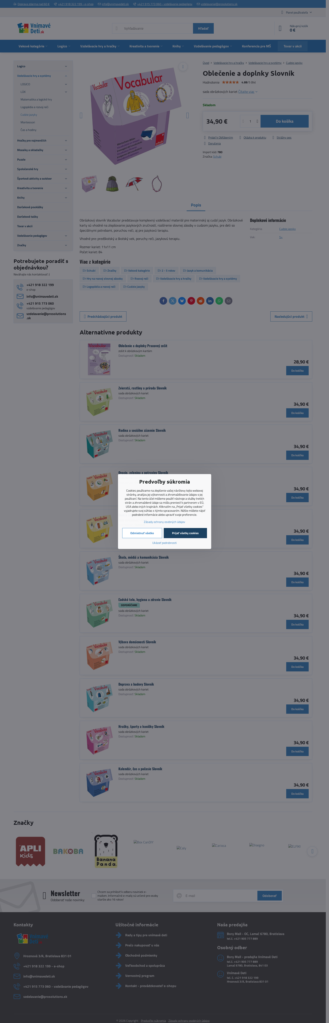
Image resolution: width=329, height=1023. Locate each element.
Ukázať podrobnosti (164, 543)
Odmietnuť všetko (142, 533)
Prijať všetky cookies (185, 533)
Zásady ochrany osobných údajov (164, 522)
